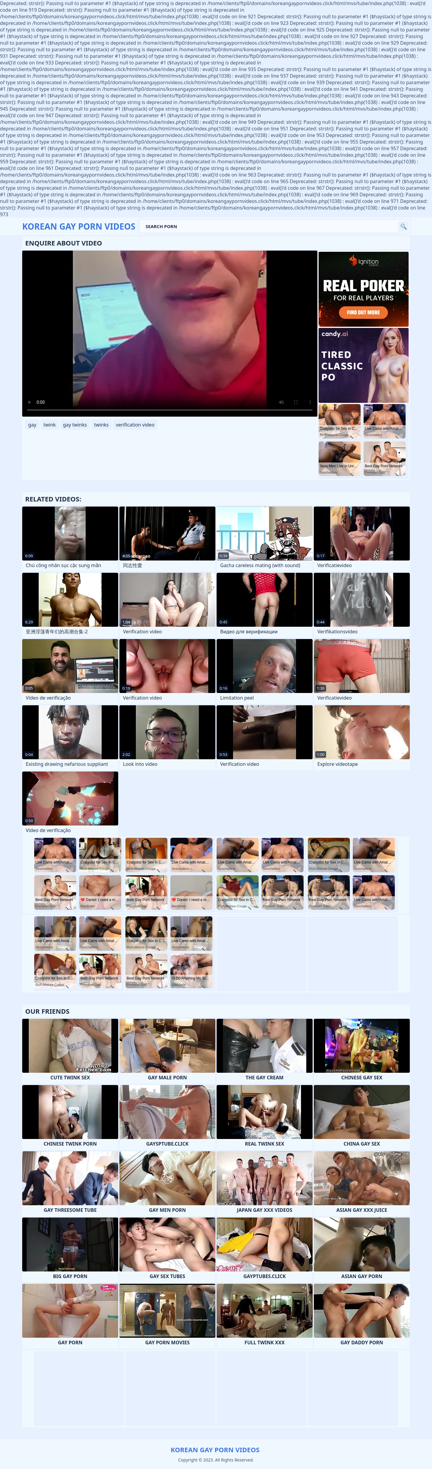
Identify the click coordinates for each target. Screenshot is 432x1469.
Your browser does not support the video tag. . (169, 334)
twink (50, 424)
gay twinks (75, 424)
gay (32, 424)
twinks (101, 424)
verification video (135, 424)
